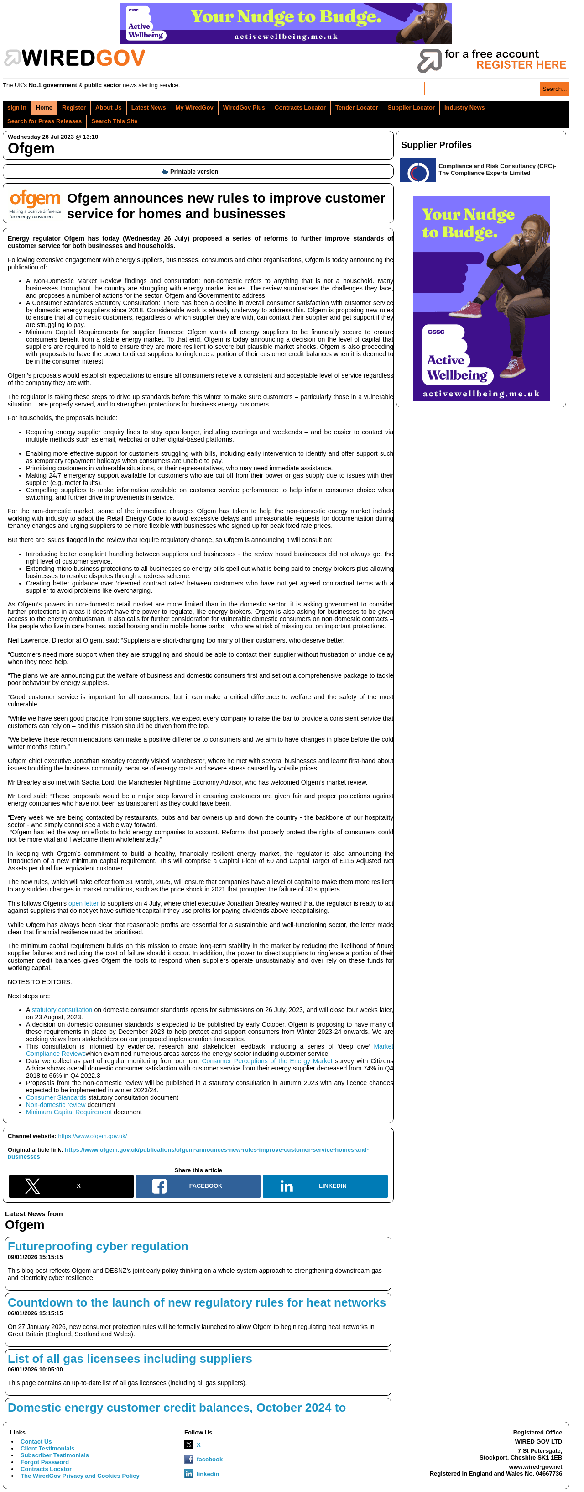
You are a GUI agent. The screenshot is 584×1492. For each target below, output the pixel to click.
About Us (108, 107)
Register (74, 107)
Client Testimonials (47, 1448)
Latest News (148, 107)
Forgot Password (45, 1462)
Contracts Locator (300, 107)
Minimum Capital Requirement (69, 1112)
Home (44, 107)
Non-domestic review (56, 1104)
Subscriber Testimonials (55, 1455)
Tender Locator (356, 107)
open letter (83, 903)
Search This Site (114, 121)
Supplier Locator (411, 107)
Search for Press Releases (44, 121)
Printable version (190, 171)
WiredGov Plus (244, 107)
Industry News (464, 107)
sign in (16, 107)
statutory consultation (62, 1009)
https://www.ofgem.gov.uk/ (92, 1136)
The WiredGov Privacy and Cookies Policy (80, 1475)
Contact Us (36, 1441)
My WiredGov (195, 107)
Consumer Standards (56, 1097)
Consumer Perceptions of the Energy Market (267, 1061)
